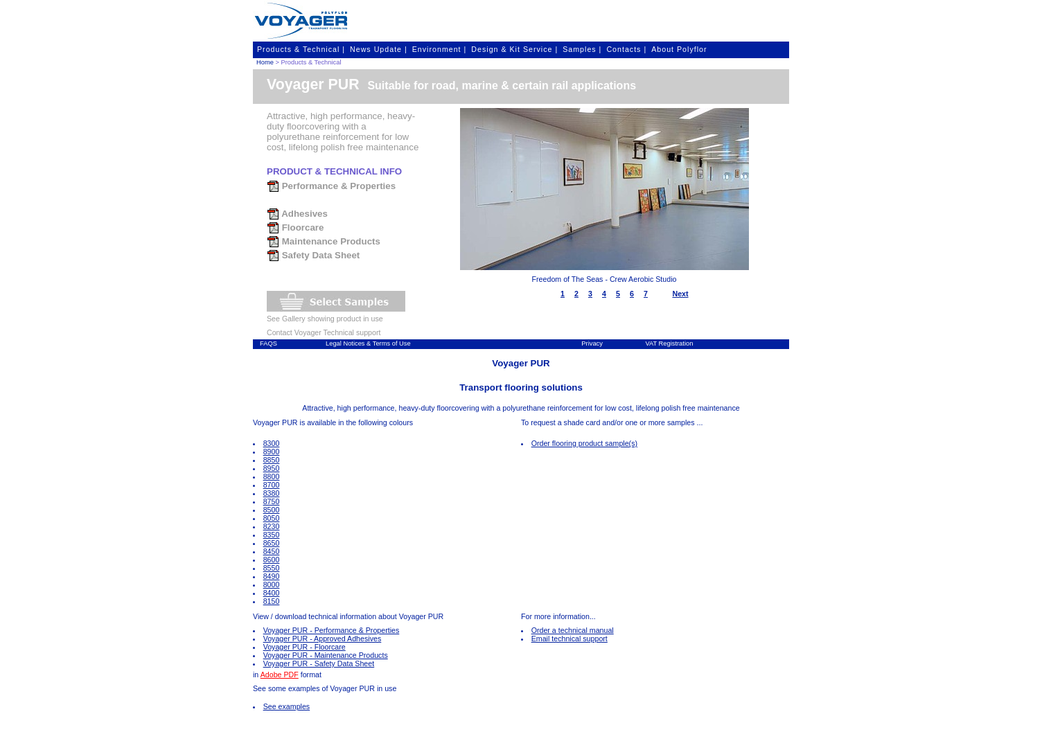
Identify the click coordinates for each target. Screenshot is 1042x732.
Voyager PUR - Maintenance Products (325, 655)
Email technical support (569, 638)
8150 (271, 601)
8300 (271, 443)
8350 (271, 534)
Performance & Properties (331, 186)
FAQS (268, 343)
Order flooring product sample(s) (584, 443)
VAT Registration (669, 343)
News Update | (378, 49)
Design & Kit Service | (514, 49)
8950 (271, 468)
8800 (271, 476)
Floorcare (295, 227)
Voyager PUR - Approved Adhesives (322, 638)
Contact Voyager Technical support (323, 332)
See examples (286, 706)
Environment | (439, 49)
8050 (271, 518)
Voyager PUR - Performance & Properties (331, 630)
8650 (271, 543)
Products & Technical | (301, 49)
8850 (271, 460)
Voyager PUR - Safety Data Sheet (319, 663)
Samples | (582, 49)
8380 (271, 493)
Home (265, 62)
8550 (271, 568)
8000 (271, 584)
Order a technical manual (572, 630)
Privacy (592, 343)
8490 (271, 576)
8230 (271, 526)
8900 (271, 451)
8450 (271, 551)
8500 (271, 510)
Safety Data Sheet (313, 255)
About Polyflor (679, 49)
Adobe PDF (279, 674)
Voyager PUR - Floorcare (304, 647)
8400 (271, 593)
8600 (271, 559)
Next (680, 293)
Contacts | (626, 49)
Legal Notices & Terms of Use (368, 343)
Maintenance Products (323, 241)
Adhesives (297, 213)
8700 (271, 485)
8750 (271, 501)
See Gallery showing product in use (325, 318)
